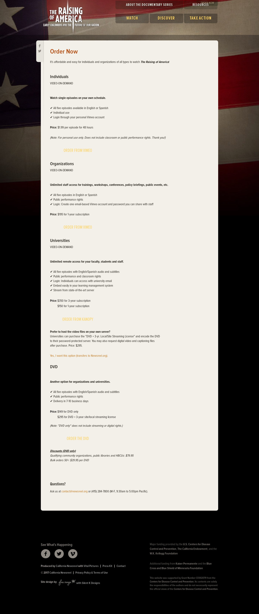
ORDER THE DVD (78, 439)
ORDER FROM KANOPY (77, 319)
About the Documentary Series (149, 5)
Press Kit (107, 566)
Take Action (201, 18)
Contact (121, 566)
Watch (132, 18)
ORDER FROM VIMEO (78, 150)
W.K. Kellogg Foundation (164, 553)
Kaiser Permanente (186, 564)
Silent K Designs (91, 583)
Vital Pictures (91, 566)
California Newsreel (67, 566)
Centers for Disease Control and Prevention (172, 581)
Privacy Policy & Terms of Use (91, 573)
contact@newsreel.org (75, 492)
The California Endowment (192, 549)
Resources (200, 5)
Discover (166, 18)
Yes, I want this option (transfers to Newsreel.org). (79, 356)
